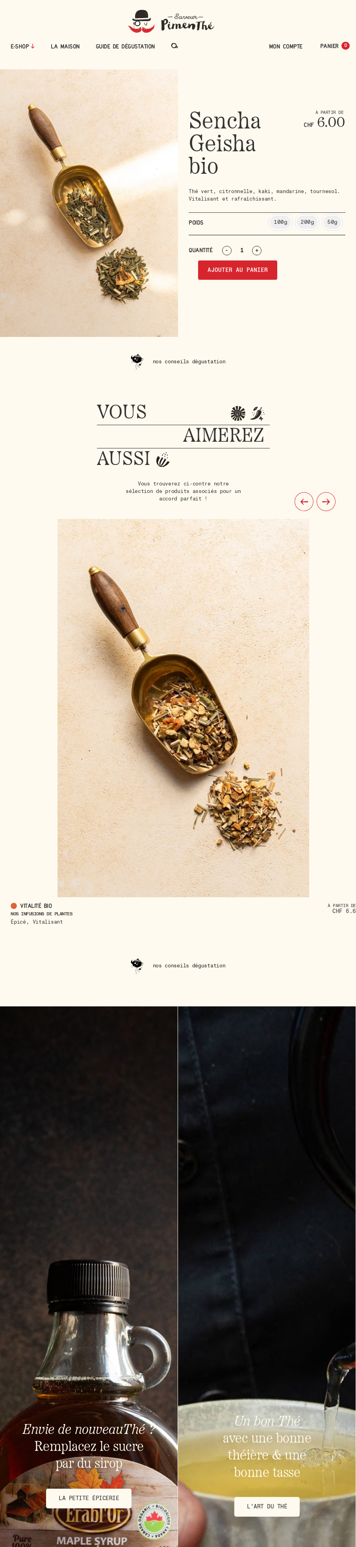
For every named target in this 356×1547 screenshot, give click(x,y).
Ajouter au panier (238, 270)
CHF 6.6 (344, 911)
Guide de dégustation (125, 46)
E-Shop (20, 46)
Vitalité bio (37, 905)
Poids (196, 222)
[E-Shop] (32, 46)
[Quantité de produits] (245, 250)
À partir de (342, 906)
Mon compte (285, 46)
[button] (304, 501)
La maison (65, 46)
